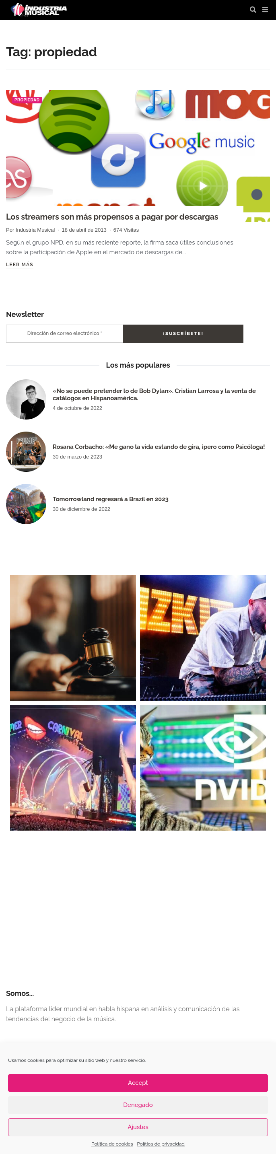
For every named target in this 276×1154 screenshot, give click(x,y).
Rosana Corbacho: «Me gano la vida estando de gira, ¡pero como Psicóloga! (159, 446)
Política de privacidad (160, 1144)
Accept (138, 1082)
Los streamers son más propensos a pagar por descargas (112, 217)
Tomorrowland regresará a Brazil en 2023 (111, 499)
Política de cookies (112, 1144)
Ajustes (138, 1127)
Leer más (19, 264)
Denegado (137, 1105)
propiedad (26, 100)
